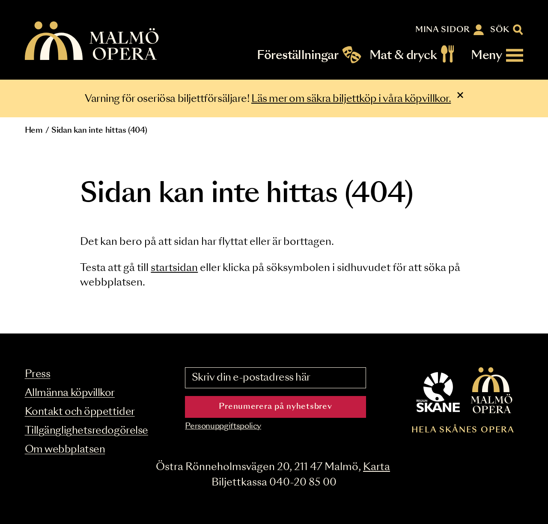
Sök (499, 30)
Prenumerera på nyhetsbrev (275, 407)
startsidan (174, 268)
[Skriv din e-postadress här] (275, 378)
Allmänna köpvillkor (70, 393)
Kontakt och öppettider (80, 412)
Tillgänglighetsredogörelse (86, 431)
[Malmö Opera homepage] (92, 41)
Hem (34, 130)
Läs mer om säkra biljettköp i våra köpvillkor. (351, 99)
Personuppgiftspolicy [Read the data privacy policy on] (223, 426)
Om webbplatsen (65, 450)
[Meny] (497, 55)
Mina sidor (442, 30)
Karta (376, 467)
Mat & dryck (403, 55)
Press (38, 374)
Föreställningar (297, 55)
